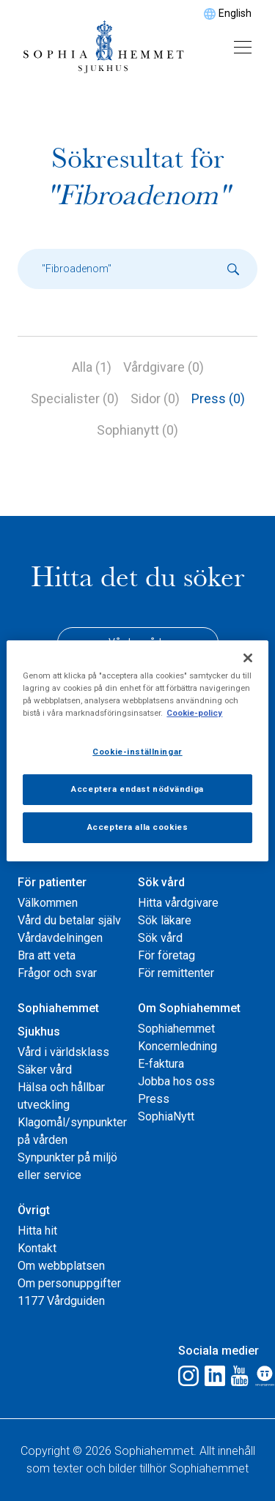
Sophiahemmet (176, 1029)
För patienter (52, 882)
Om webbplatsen (61, 1266)
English (235, 13)
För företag (166, 955)
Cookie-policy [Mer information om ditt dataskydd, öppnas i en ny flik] (194, 713)
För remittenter (176, 973)
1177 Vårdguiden (61, 1301)
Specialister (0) (75, 398)
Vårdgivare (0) (163, 367)
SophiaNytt (166, 1116)
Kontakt (37, 1248)
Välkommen (48, 903)
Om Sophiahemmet (189, 1008)
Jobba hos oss (176, 1081)
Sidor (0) (155, 398)
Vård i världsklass (63, 1052)
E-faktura (161, 1064)
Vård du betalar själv (69, 920)
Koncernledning (177, 1046)
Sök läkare (164, 920)
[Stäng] (248, 657)
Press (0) (218, 398)
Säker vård (45, 1070)
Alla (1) (91, 367)
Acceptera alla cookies (137, 827)
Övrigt (34, 1210)
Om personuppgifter (69, 1283)
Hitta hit (37, 1231)
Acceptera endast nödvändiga (137, 789)
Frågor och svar (57, 973)
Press (153, 1099)
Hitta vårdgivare (178, 903)
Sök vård (161, 882)
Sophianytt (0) (137, 430)
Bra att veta (47, 955)
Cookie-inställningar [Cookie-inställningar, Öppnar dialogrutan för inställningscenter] (137, 751)
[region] (137, 750)
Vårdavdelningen (60, 938)
